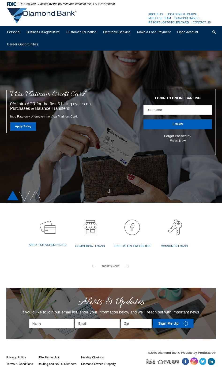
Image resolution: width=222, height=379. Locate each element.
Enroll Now (178, 141)
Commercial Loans (90, 246)
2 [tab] (23, 196)
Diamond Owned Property (98, 364)
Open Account (187, 32)
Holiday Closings (92, 357)
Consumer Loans (174, 246)
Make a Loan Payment (154, 32)
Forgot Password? (177, 136)
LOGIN (178, 124)
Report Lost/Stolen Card (168, 22)
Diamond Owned (187, 18)
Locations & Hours (181, 14)
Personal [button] (13, 32)
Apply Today (25, 126)
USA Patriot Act (48, 357)
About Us (155, 14)
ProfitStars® (207, 353)
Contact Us (202, 22)
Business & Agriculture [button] (43, 32)
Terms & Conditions (19, 364)
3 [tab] (36, 196)
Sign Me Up (176, 324)
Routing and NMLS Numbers (57, 364)
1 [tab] (13, 196)
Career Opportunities (24, 46)
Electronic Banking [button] (117, 32)
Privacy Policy (16, 357)
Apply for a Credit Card (48, 245)
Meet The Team (159, 18)
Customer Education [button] (81, 32)
